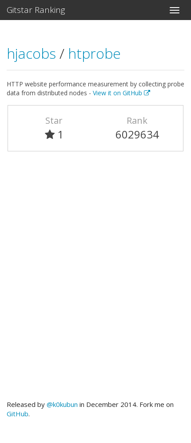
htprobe (94, 53)
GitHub (17, 413)
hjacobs (33, 53)
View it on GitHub (121, 93)
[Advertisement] (95, 279)
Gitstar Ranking (36, 10)
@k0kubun (62, 404)
